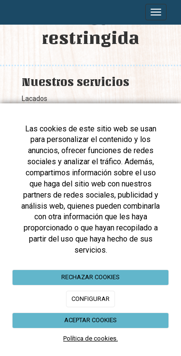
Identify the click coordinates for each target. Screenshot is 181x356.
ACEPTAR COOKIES (90, 320)
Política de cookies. (90, 338)
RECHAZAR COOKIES (90, 277)
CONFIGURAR (90, 298)
